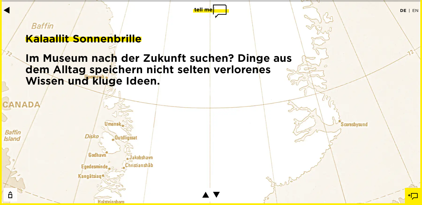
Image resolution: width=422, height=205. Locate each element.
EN (415, 10)
